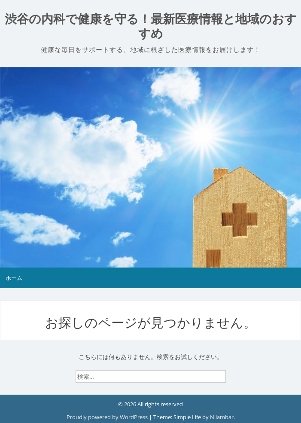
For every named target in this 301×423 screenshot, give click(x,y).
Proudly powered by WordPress (108, 417)
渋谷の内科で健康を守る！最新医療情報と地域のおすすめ (151, 26)
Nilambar (222, 417)
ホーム (14, 278)
